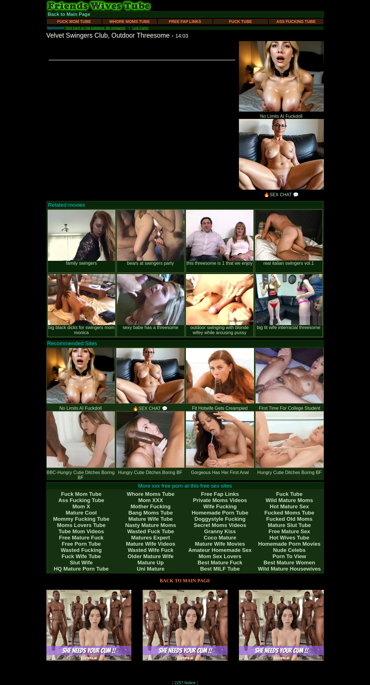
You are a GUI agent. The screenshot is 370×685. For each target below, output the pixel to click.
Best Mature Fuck (220, 563)
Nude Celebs (289, 550)
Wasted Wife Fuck (151, 550)
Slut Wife (81, 563)
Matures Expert (150, 538)
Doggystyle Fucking (220, 519)
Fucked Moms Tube (289, 513)
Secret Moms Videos (220, 525)
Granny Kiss (220, 531)
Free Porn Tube (81, 544)
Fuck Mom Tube (74, 21)
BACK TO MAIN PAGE (185, 580)
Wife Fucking (220, 506)
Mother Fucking (150, 506)
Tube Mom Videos (81, 531)
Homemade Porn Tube (220, 513)
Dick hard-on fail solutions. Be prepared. (95, 28)
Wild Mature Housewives (289, 569)
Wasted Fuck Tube (150, 531)
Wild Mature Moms (289, 500)
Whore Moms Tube (129, 21)
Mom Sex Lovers (220, 556)
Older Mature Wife (151, 556)
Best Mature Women (289, 563)
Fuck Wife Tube (81, 556)
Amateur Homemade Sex (220, 550)
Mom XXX (150, 500)
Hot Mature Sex (289, 506)
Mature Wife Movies (220, 544)
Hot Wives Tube (289, 538)
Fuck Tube (240, 21)
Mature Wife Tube (151, 519)
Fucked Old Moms (289, 519)
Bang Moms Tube (151, 513)
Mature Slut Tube (289, 525)
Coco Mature (220, 538)
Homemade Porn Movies (289, 544)
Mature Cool (81, 513)
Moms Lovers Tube (81, 525)
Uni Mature (150, 569)
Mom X (81, 506)
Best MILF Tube (220, 569)
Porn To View (289, 556)
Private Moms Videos (220, 500)
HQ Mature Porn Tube (81, 569)
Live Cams (140, 28)
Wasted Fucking (81, 550)
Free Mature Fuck (81, 538)
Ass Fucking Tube (295, 21)
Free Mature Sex (289, 531)
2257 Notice (185, 682)
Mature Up (151, 563)
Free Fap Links (185, 21)
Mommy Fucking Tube (81, 519)
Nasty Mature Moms (150, 525)
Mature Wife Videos (151, 544)
